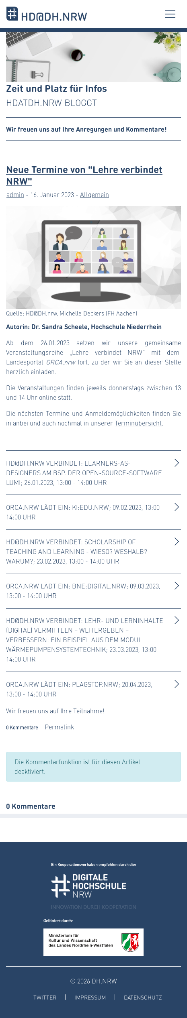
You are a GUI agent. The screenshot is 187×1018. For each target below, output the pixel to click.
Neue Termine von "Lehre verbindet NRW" (84, 174)
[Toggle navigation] (170, 14)
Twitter (44, 997)
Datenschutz (143, 997)
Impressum (90, 997)
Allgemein (94, 194)
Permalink (59, 727)
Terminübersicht (138, 423)
